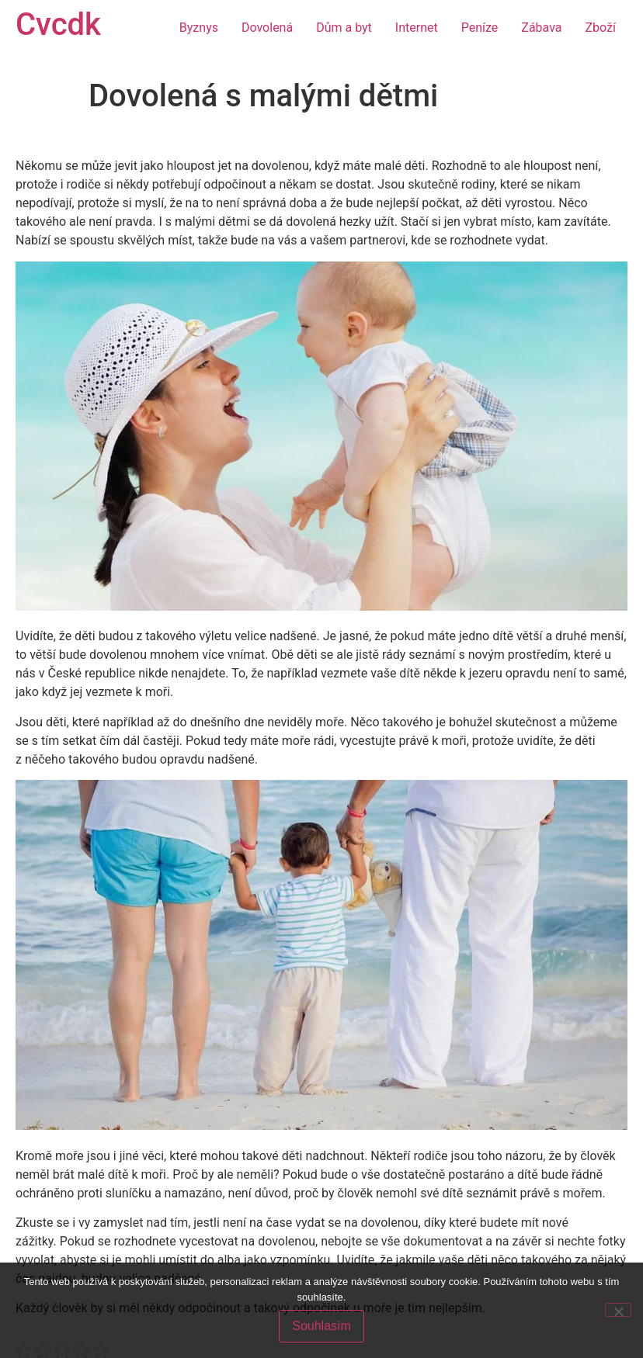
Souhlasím (321, 1325)
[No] (618, 1310)
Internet (416, 27)
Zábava (541, 27)
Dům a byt (344, 27)
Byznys (198, 27)
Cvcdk (58, 24)
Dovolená (267, 27)
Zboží (601, 27)
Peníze (480, 27)
